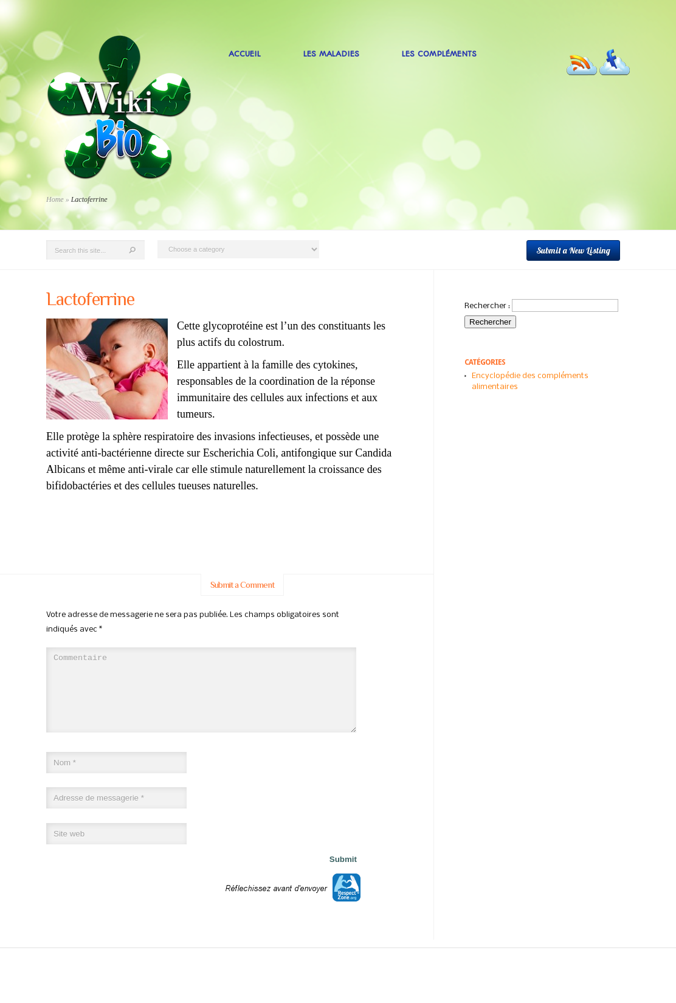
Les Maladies (331, 53)
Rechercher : (487, 306)
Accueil (245, 53)
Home (55, 199)
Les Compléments (439, 53)
